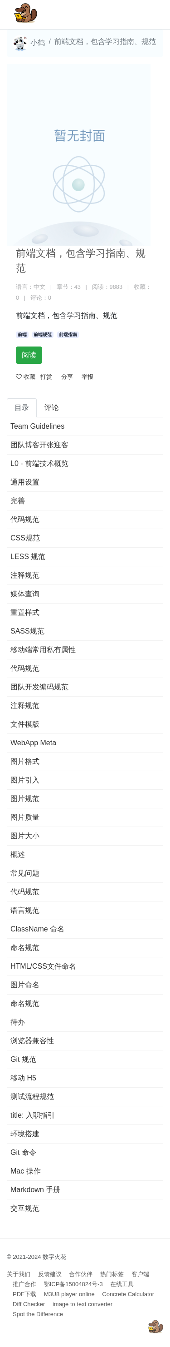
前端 (22, 334)
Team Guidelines (37, 426)
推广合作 (24, 1284)
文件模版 (24, 724)
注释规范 (24, 575)
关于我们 (18, 1274)
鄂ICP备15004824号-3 (73, 1284)
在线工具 (122, 1284)
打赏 (46, 376)
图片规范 (24, 798)
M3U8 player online (69, 1294)
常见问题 (24, 873)
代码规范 (24, 519)
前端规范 (43, 334)
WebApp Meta (33, 743)
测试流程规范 (32, 1096)
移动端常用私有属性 (43, 650)
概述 (17, 854)
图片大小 (24, 836)
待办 (17, 1022)
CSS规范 (25, 538)
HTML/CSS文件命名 (43, 966)
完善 (17, 501)
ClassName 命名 (37, 929)
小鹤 (28, 43)
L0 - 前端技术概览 (39, 463)
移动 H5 (23, 1078)
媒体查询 (24, 594)
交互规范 (24, 1208)
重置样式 (24, 612)
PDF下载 (24, 1294)
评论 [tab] (51, 407)
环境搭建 (24, 1134)
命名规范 (24, 947)
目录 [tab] (22, 407)
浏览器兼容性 (32, 1041)
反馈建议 (50, 1274)
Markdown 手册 (35, 1189)
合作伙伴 (80, 1274)
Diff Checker (29, 1304)
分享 (67, 376)
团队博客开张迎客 (39, 445)
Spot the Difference (38, 1314)
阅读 (29, 355)
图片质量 (24, 817)
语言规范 (24, 910)
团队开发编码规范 (39, 687)
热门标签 (112, 1274)
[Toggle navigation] (143, 14)
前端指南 (68, 334)
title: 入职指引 (32, 1115)
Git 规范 (23, 1059)
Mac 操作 (25, 1171)
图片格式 (24, 761)
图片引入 (24, 780)
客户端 (140, 1274)
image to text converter (82, 1304)
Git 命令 (23, 1152)
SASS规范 (27, 631)
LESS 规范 (27, 556)
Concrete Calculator (128, 1294)
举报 (87, 376)
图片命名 (24, 985)
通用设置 (24, 482)
